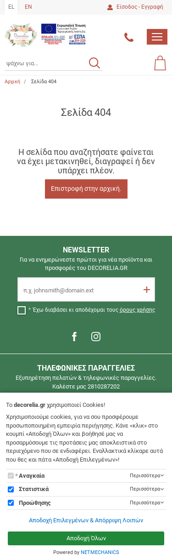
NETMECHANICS (100, 552)
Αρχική (12, 82)
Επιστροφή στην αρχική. (86, 188)
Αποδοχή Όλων (86, 538)
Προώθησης (35, 502)
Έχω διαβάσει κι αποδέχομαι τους (94, 310)
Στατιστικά (34, 489)
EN (28, 7)
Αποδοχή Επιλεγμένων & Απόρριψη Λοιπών (86, 520)
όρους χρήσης (137, 310)
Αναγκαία (31, 475)
